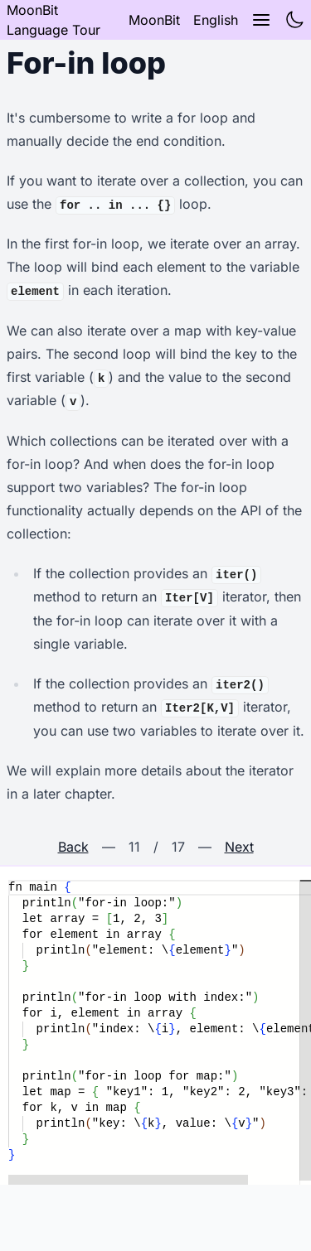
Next (239, 846)
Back (73, 846)
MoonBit (154, 20)
